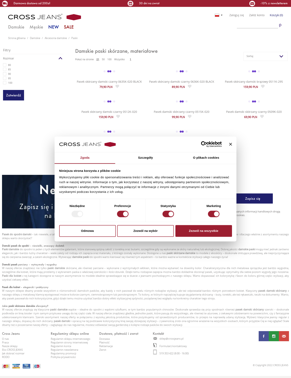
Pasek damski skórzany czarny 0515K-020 (181, 112)
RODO (5, 357)
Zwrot (102, 350)
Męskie (36, 27)
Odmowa (87, 230)
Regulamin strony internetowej (69, 342)
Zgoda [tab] (85, 157)
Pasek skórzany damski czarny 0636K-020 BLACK (181, 81)
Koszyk (276, 15)
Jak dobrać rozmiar (13, 353)
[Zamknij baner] (230, 144)
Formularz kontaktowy (170, 346)
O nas (5, 339)
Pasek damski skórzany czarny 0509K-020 (254, 112)
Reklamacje (106, 346)
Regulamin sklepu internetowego (70, 339)
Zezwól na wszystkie (203, 230)
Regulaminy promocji (63, 353)
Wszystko (119, 59)
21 (97, 59)
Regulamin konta (61, 346)
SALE (69, 27)
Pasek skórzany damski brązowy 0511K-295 (254, 81)
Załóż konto (257, 15)
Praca (5, 342)
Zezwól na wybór (145, 230)
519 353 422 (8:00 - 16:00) (171, 353)
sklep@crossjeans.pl (168, 338)
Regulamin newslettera (64, 350)
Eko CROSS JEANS (12, 350)
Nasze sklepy (10, 346)
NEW (53, 27)
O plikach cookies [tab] (206, 157)
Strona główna (17, 38)
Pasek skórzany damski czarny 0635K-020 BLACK (109, 81)
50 (103, 59)
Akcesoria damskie (56, 38)
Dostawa (104, 339)
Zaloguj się (236, 15)
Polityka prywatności (63, 357)
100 (109, 59)
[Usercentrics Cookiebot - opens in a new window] (204, 144)
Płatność (104, 342)
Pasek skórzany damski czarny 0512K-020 (109, 112)
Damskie (16, 27)
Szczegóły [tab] (145, 157)
